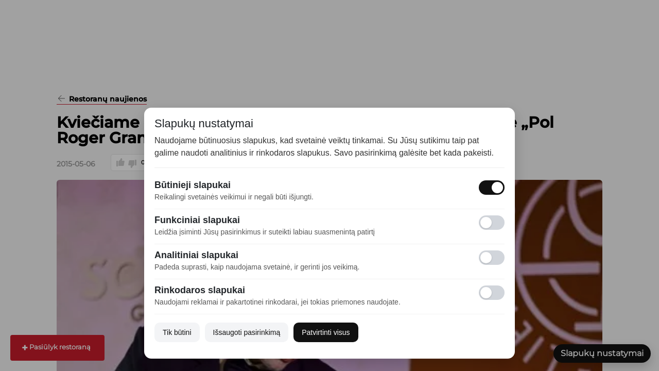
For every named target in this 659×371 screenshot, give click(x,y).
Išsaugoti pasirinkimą (247, 332)
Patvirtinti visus (326, 332)
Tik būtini (177, 332)
